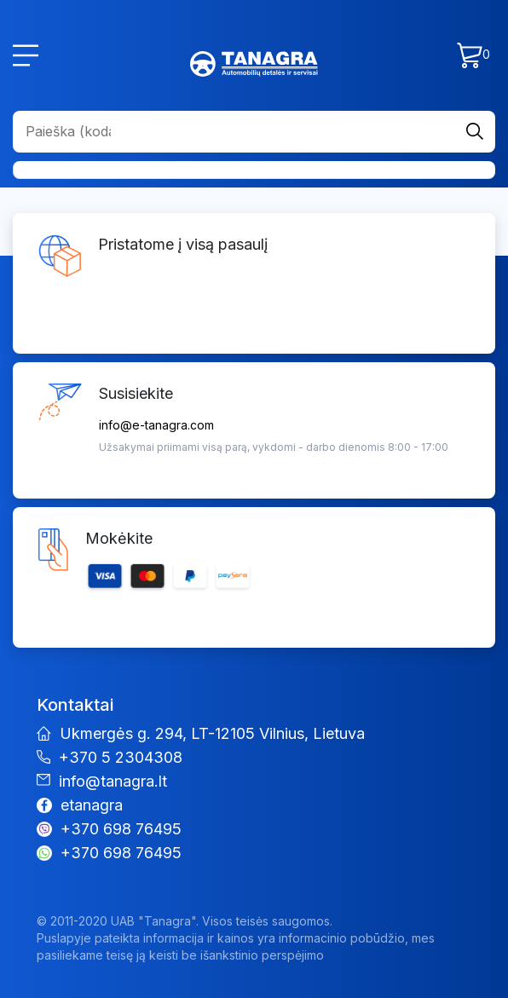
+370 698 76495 (121, 829)
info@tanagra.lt (113, 781)
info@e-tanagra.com (156, 425)
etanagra (92, 805)
